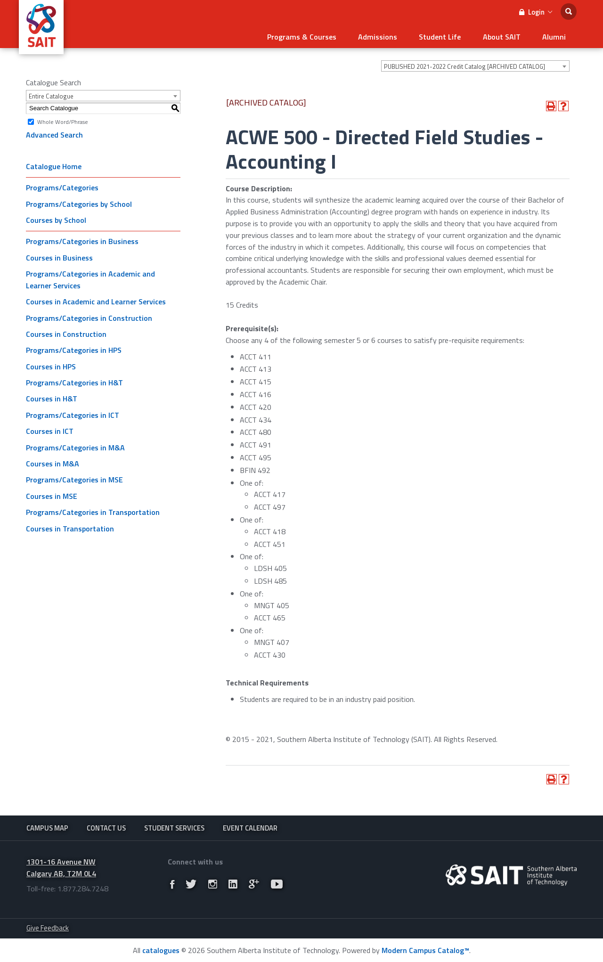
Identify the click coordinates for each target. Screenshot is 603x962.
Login (535, 12)
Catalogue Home (53, 165)
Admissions (387, 35)
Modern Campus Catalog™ (425, 949)
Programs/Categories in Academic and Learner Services (90, 278)
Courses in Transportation (70, 527)
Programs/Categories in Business (82, 239)
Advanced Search (54, 133)
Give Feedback (47, 927)
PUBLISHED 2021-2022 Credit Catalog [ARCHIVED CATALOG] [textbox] (464, 65)
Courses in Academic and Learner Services (96, 300)
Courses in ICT (49, 429)
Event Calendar (250, 827)
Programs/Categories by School (79, 202)
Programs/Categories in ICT (72, 413)
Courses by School (56, 218)
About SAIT (506, 35)
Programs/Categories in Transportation (93, 510)
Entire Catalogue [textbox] (51, 94)
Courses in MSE (51, 494)
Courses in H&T (51, 397)
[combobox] (475, 64)
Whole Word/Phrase (62, 119)
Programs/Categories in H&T (74, 381)
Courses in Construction (66, 332)
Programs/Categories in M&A (75, 446)
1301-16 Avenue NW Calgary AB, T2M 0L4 (61, 867)
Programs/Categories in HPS (74, 348)
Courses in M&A (52, 462)
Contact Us (106, 827)
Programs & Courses (315, 35)
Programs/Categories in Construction (89, 316)
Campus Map (47, 827)
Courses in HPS (51, 365)
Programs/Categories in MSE (74, 478)
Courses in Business (59, 256)
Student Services (174, 827)
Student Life (447, 35)
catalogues (160, 949)
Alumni (555, 35)
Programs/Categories (62, 186)
